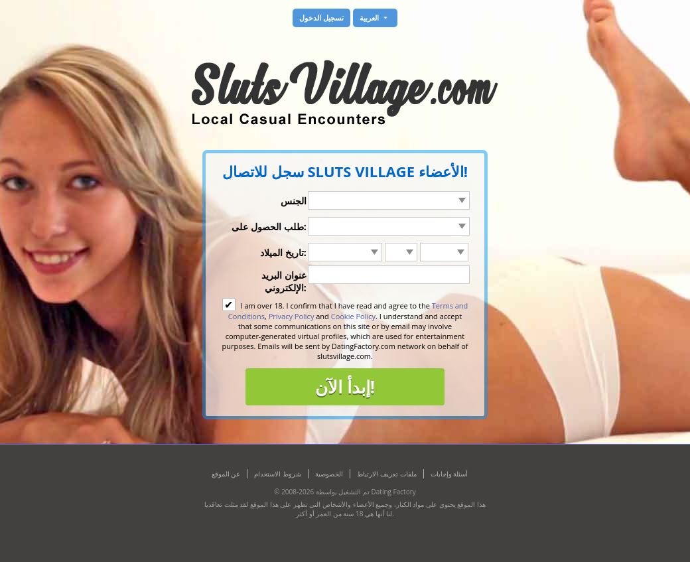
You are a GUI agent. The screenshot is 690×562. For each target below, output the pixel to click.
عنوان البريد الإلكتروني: (284, 281)
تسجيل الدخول (321, 18)
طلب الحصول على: (269, 226)
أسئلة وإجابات (449, 473)
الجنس (294, 200)
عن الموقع (226, 473)
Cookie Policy (353, 316)
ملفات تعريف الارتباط (386, 473)
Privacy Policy (291, 316)
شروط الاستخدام (277, 473)
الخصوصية (329, 473)
